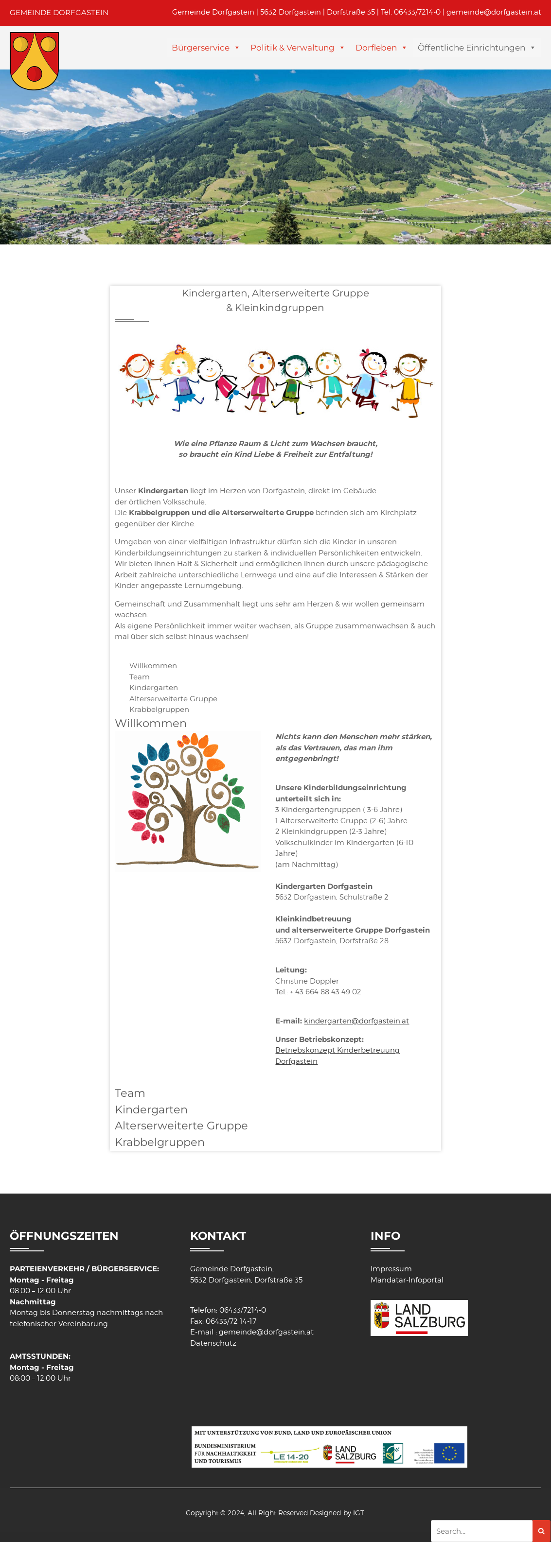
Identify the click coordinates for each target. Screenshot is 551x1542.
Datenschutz (213, 1343)
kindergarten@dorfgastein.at (356, 1021)
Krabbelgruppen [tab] (159, 709)
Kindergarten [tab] (153, 687)
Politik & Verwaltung (292, 47)
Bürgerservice (201, 47)
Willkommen (151, 723)
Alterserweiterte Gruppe (181, 1125)
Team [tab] (139, 676)
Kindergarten (151, 1109)
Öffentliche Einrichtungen (471, 47)
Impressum (391, 1269)
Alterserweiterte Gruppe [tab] (173, 698)
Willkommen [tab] (153, 665)
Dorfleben (376, 47)
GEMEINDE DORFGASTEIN (59, 12)
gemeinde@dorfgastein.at (493, 12)
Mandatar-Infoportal (407, 1280)
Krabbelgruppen (160, 1142)
